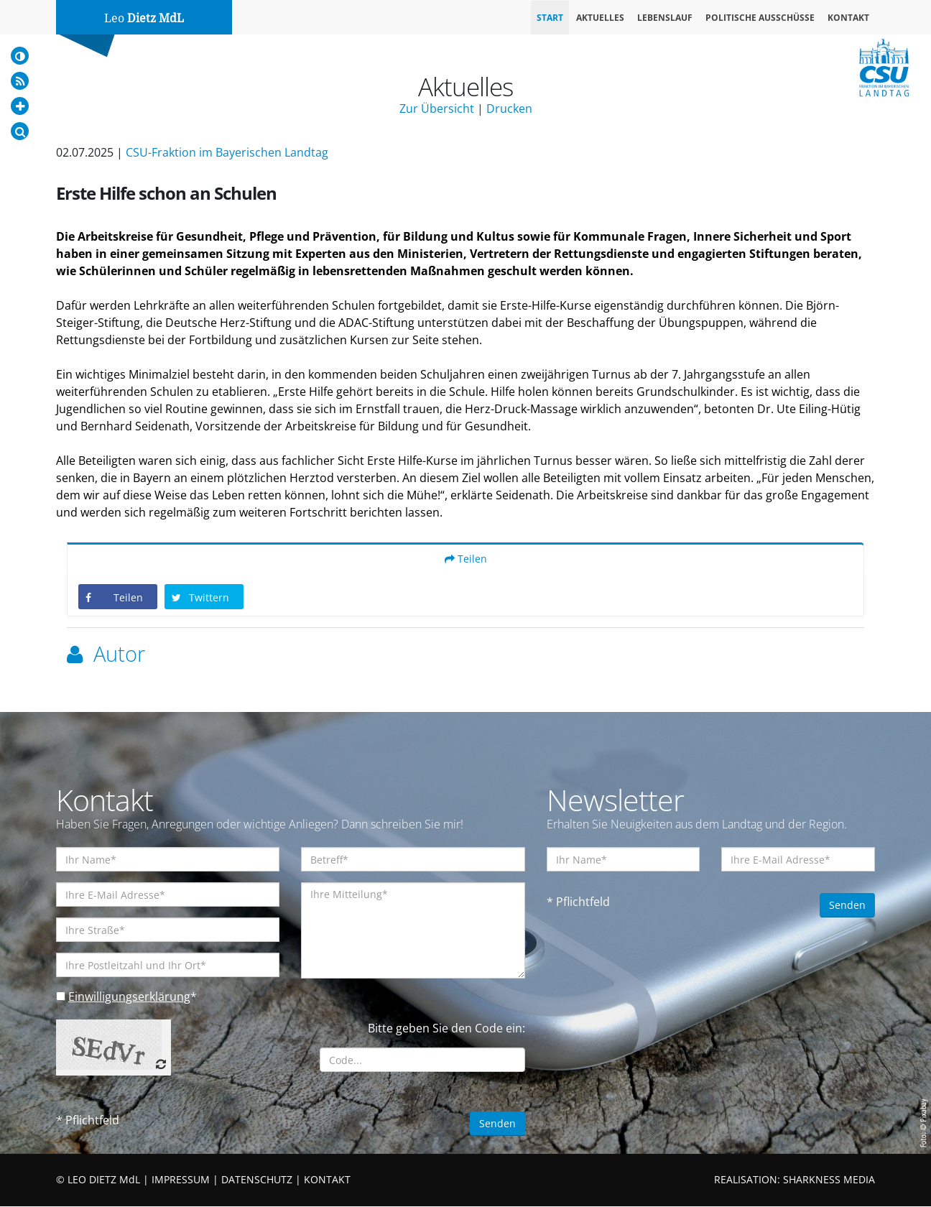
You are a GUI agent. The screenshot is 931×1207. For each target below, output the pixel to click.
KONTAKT (327, 1180)
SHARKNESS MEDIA (829, 1180)
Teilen (466, 559)
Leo (144, 18)
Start (550, 17)
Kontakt (848, 17)
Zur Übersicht (436, 108)
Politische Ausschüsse (760, 17)
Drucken (509, 108)
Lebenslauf (665, 17)
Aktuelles (600, 17)
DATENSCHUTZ (256, 1180)
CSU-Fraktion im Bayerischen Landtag (227, 152)
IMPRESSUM (181, 1180)
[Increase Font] (20, 106)
